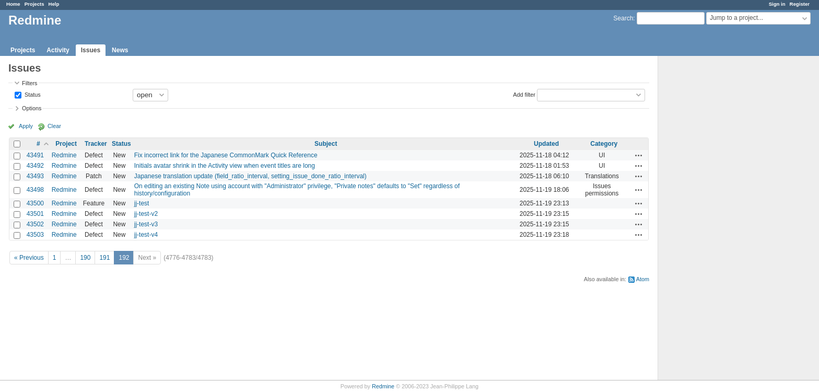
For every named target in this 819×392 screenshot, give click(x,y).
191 (104, 257)
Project (66, 143)
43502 (35, 224)
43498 (35, 189)
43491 (35, 155)
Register (800, 4)
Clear (54, 126)
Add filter (524, 94)
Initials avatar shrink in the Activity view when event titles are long (224, 165)
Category (603, 143)
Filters (29, 83)
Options (31, 108)
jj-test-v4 (146, 234)
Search (623, 18)
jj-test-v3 (146, 224)
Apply (26, 126)
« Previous (29, 257)
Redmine (64, 155)
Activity (57, 50)
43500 (35, 203)
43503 (35, 234)
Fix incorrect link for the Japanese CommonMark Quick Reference (226, 155)
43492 (35, 165)
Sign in (777, 4)
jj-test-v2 (146, 213)
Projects (34, 4)
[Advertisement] (710, 220)
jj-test (141, 203)
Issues (90, 50)
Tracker (96, 143)
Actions (639, 155)
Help (54, 4)
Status (32, 94)
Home (13, 4)
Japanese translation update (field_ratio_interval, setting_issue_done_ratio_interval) (250, 176)
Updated (546, 143)
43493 (35, 176)
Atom (642, 279)
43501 (35, 213)
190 (85, 257)
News (120, 50)
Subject (325, 143)
